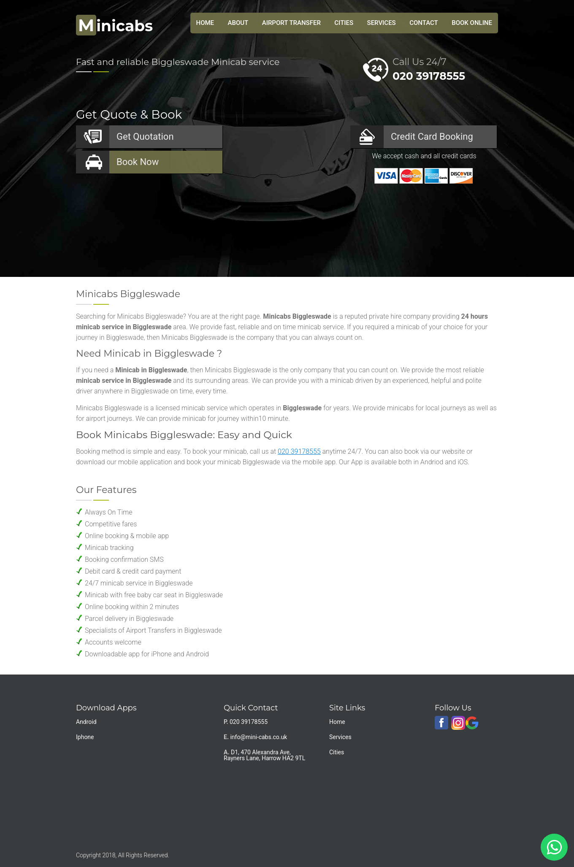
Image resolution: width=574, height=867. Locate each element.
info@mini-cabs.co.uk (258, 737)
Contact (423, 23)
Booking (432, 136)
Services (381, 23)
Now (137, 162)
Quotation (145, 136)
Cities (343, 23)
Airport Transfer (291, 23)
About (238, 23)
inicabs (114, 25)
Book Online (472, 23)
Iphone (85, 737)
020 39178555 (429, 76)
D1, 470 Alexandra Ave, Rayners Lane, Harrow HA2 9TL (264, 755)
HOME (205, 23)
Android (86, 721)
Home (337, 721)
